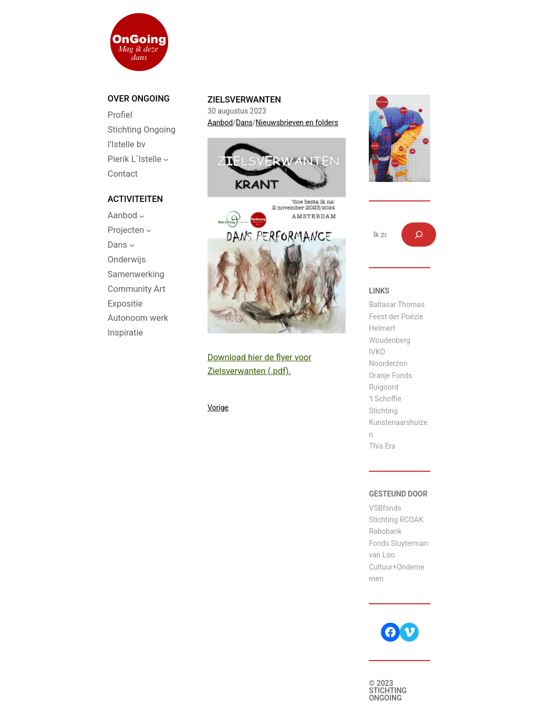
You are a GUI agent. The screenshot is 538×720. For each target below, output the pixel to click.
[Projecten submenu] (148, 230)
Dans (244, 122)
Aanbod (220, 122)
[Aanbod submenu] (141, 215)
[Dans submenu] (131, 245)
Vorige (218, 407)
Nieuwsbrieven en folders (297, 122)
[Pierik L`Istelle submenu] (166, 159)
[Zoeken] (418, 234)
